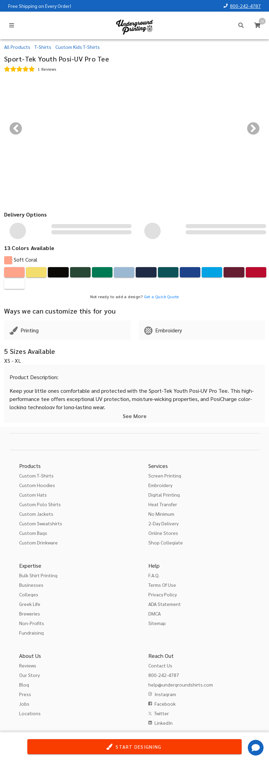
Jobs (24, 704)
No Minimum (161, 514)
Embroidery (160, 485)
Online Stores (163, 533)
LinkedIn (163, 723)
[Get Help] (256, 748)
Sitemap (157, 623)
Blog (24, 684)
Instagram (165, 694)
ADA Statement (164, 604)
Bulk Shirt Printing (38, 575)
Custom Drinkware (38, 542)
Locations (30, 713)
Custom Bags (33, 533)
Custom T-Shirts (36, 475)
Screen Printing (164, 475)
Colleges (28, 594)
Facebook (165, 704)
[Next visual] (253, 128)
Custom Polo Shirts (40, 504)
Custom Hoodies (37, 485)
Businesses (31, 585)
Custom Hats (33, 495)
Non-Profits (31, 623)
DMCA (154, 613)
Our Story (29, 675)
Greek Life (29, 604)
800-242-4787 (245, 6)
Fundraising (31, 632)
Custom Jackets (36, 514)
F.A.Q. (154, 575)
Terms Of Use (162, 585)
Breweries (29, 613)
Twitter (161, 713)
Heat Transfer (162, 504)
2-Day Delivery (163, 523)
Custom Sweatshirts (40, 523)
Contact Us (160, 665)
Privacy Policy (162, 594)
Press (25, 694)
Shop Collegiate (165, 542)
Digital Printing (164, 495)
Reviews (27, 665)
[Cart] (257, 25)
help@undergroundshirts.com (180, 684)
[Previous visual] (16, 128)
